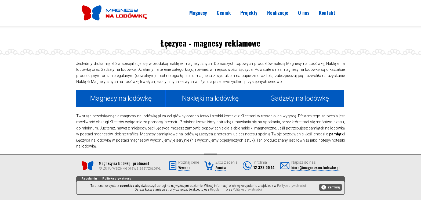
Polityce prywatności (291, 186)
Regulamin (89, 178)
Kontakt (327, 12)
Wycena (184, 167)
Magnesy (198, 12)
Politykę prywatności (247, 189)
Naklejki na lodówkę (210, 98)
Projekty (248, 12)
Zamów (220, 167)
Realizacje (277, 12)
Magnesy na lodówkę (121, 98)
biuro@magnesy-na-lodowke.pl (315, 167)
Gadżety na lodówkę (299, 98)
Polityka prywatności (117, 178)
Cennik (224, 12)
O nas (303, 12)
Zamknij (330, 187)
